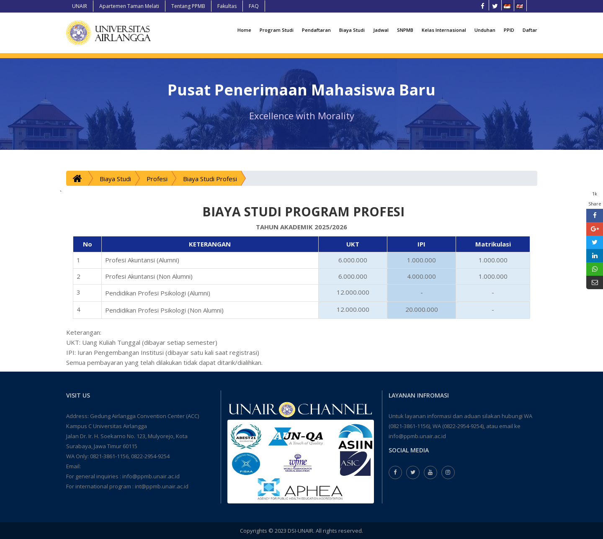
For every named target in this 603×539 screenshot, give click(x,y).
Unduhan (484, 30)
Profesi (157, 179)
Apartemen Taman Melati (129, 6)
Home (244, 30)
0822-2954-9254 (150, 456)
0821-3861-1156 (109, 456)
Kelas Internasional (444, 30)
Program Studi (277, 30)
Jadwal (381, 30)
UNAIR (79, 6)
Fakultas (227, 6)
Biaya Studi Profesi (210, 179)
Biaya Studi (352, 30)
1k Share (594, 198)
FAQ (254, 6)
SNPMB (405, 30)
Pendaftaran (316, 30)
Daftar (530, 30)
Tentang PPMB (188, 6)
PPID (509, 30)
